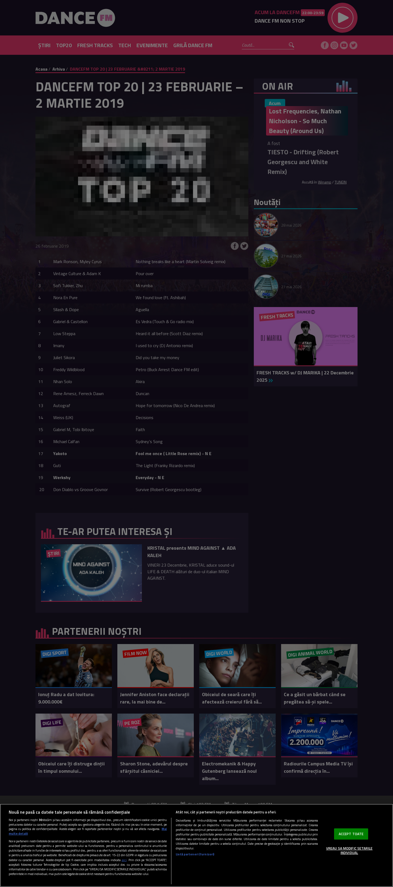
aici (124, 859)
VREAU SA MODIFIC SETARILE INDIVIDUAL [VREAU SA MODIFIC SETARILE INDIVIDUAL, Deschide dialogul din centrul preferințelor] (349, 850)
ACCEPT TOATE (351, 834)
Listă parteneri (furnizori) (195, 854)
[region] (196, 845)
